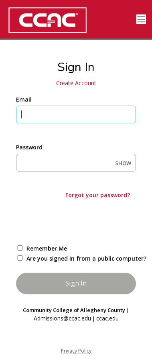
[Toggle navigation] (141, 19)
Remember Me (46, 248)
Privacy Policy (76, 350)
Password (29, 147)
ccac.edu (107, 318)
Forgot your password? (97, 195)
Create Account (76, 83)
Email (24, 99)
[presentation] (77, 221)
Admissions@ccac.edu (62, 318)
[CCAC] (60, 20)
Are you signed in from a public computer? (85, 258)
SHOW (123, 163)
